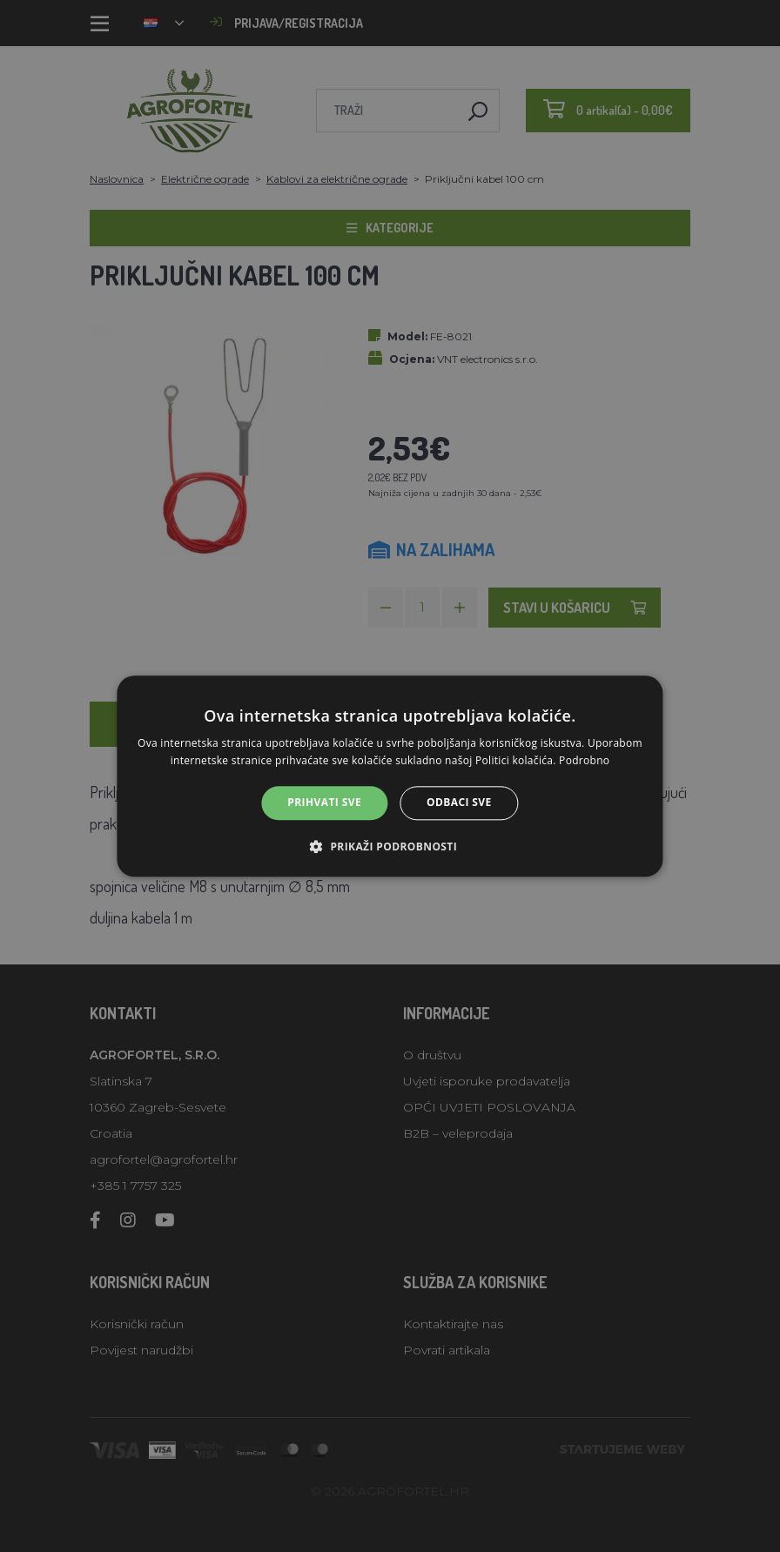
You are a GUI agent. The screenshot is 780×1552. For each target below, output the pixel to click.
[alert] (390, 776)
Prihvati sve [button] (324, 803)
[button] (390, 846)
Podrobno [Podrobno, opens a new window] (584, 760)
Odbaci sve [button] (459, 803)
